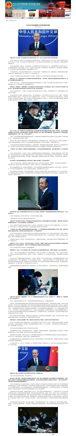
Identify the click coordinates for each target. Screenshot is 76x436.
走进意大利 (31, 17)
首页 (23, 17)
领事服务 (40, 17)
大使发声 (49, 17)
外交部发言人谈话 (12, 20)
